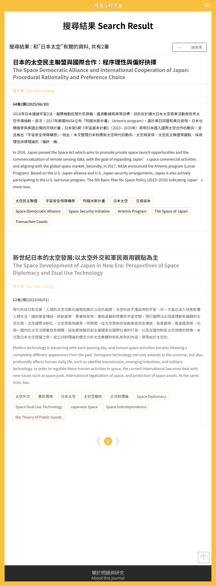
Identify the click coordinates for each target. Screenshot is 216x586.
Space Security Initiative (89, 212)
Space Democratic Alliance (37, 212)
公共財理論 (119, 406)
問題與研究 (108, 6)
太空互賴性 (93, 406)
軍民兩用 (45, 406)
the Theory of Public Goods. (39, 427)
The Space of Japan (171, 212)
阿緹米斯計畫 (94, 202)
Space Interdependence (126, 416)
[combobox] (190, 47)
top (203, 558)
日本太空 (120, 202)
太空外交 (22, 406)
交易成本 (143, 202)
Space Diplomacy (151, 406)
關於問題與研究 (108, 575)
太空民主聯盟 (26, 202)
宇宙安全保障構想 (60, 202)
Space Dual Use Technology (38, 416)
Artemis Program (132, 212)
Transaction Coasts (31, 222)
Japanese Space (84, 416)
